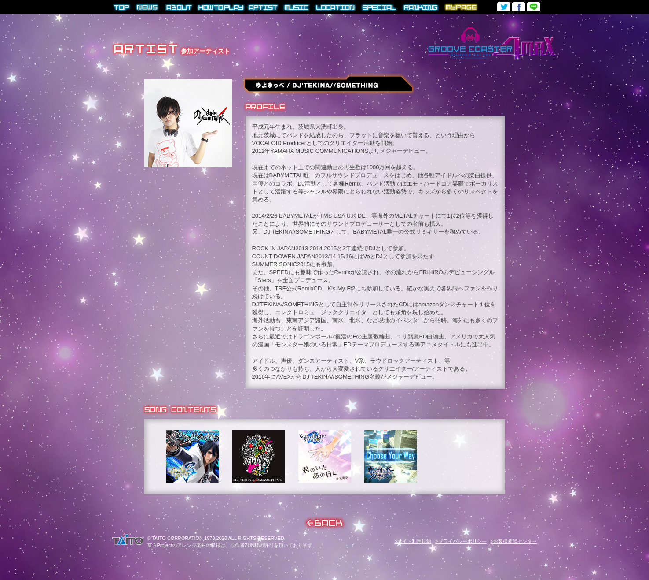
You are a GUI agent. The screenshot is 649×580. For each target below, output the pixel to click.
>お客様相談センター (514, 541)
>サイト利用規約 (413, 541)
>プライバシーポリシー (460, 541)
